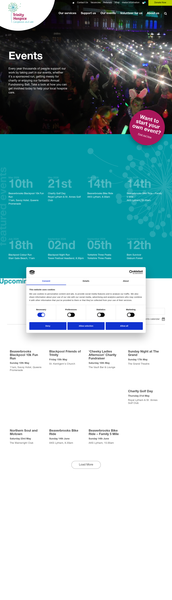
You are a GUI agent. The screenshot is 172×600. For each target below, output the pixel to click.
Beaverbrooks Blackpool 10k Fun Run (26, 178)
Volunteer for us (131, 13)
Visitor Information (130, 3)
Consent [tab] (46, 281)
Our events (108, 13)
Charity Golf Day (66, 176)
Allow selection (86, 326)
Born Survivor (145, 235)
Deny (47, 326)
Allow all (124, 326)
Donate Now (160, 3)
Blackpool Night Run (66, 235)
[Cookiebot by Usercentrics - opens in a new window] (131, 272)
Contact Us (82, 3)
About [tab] (126, 281)
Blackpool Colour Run (26, 235)
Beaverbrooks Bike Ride (105, 174)
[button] (86, 465)
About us (153, 13)
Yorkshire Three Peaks (105, 235)
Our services (67, 13)
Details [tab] (86, 281)
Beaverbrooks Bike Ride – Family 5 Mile (145, 176)
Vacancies (96, 3)
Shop (117, 3)
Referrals (107, 3)
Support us (88, 13)
